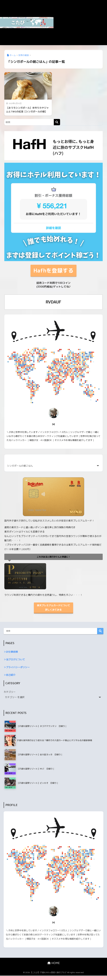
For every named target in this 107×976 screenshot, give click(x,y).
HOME (53, 963)
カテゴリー (9, 692)
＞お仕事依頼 (11, 652)
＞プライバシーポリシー (17, 667)
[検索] (57, 122)
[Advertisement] (80, 24)
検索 (100, 631)
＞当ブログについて (14, 659)
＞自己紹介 (9, 675)
